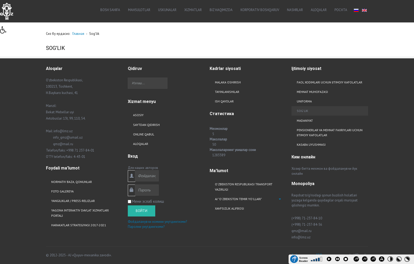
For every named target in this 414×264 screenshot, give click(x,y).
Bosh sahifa (110, 10)
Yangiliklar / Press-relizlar (73, 201)
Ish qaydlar (224, 101)
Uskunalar (167, 10)
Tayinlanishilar (227, 92)
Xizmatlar (193, 10)
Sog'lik (302, 111)
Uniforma (304, 101)
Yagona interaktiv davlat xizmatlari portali (80, 212)
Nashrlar (295, 10)
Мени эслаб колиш (148, 201)
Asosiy (138, 115)
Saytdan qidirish (146, 125)
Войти (141, 211)
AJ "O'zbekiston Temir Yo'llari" (238, 199)
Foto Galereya (62, 191)
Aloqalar (319, 10)
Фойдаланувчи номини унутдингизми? (157, 221)
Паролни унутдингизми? (146, 226)
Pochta (341, 10)
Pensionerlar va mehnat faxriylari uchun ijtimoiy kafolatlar (330, 132)
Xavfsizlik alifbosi (229, 208)
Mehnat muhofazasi (312, 92)
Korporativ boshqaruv (260, 10)
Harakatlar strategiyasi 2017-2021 (78, 225)
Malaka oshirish (228, 82)
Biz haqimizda (221, 10)
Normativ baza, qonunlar (71, 182)
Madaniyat (305, 120)
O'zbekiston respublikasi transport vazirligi (243, 186)
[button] (5, 31)
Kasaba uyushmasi (311, 145)
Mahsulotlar (139, 10)
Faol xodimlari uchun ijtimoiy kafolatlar (329, 82)
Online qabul (143, 134)
